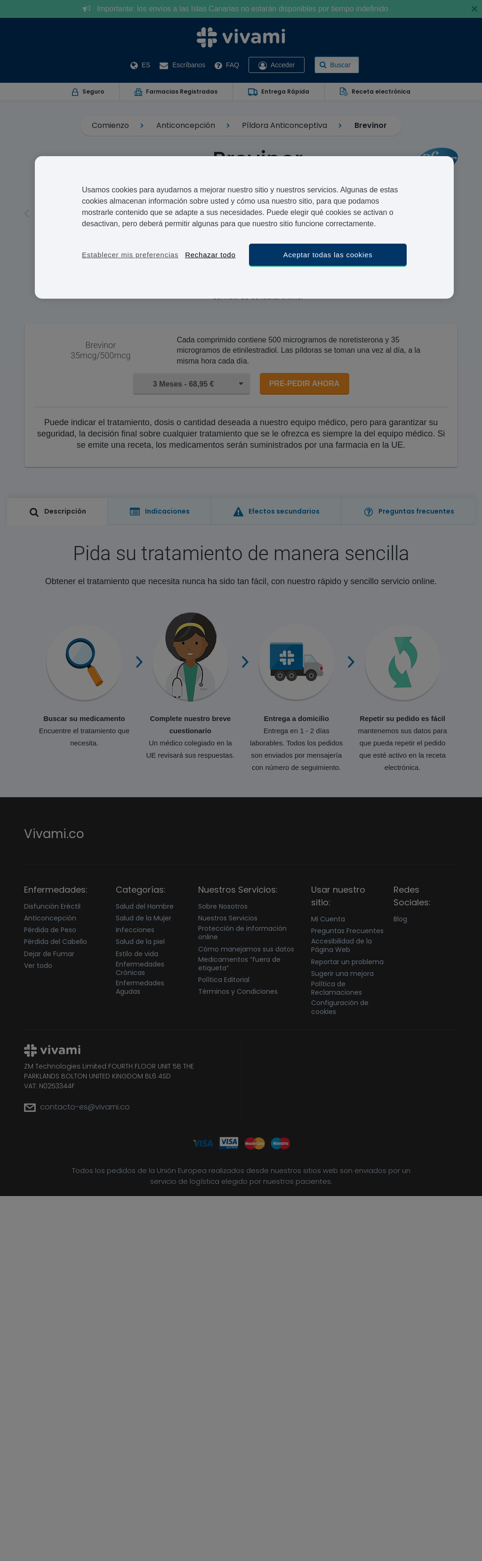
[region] (244, 227)
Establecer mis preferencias (130, 255)
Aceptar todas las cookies (328, 255)
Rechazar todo (210, 255)
